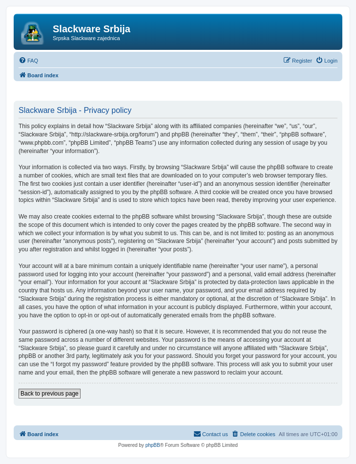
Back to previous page (50, 393)
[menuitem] (28, 60)
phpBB (153, 445)
